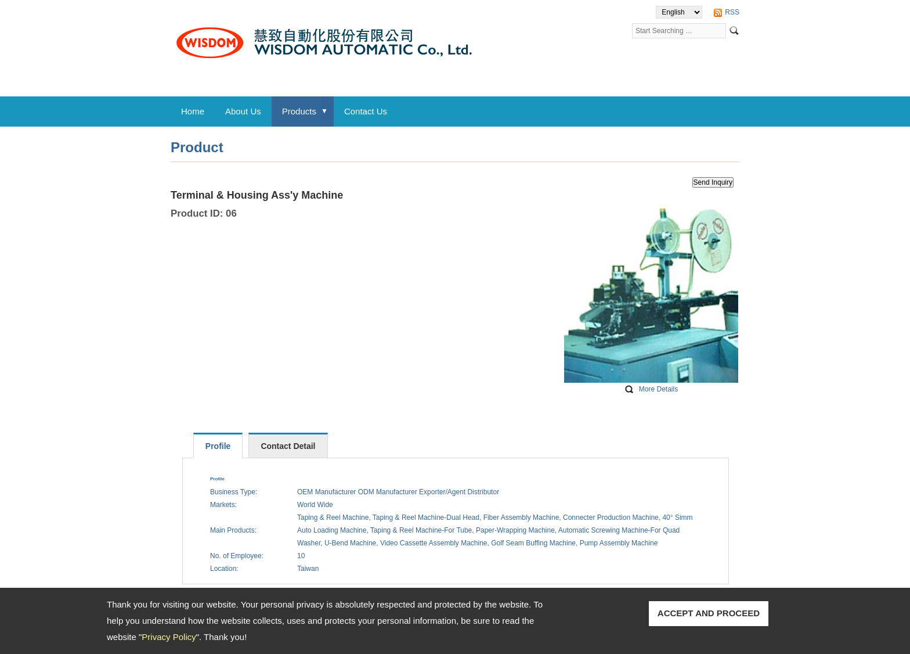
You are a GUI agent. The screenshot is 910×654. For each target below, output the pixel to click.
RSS (732, 12)
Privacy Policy (169, 637)
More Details (658, 389)
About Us (243, 111)
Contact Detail (288, 446)
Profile (218, 446)
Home (192, 111)
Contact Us (365, 111)
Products (299, 111)
